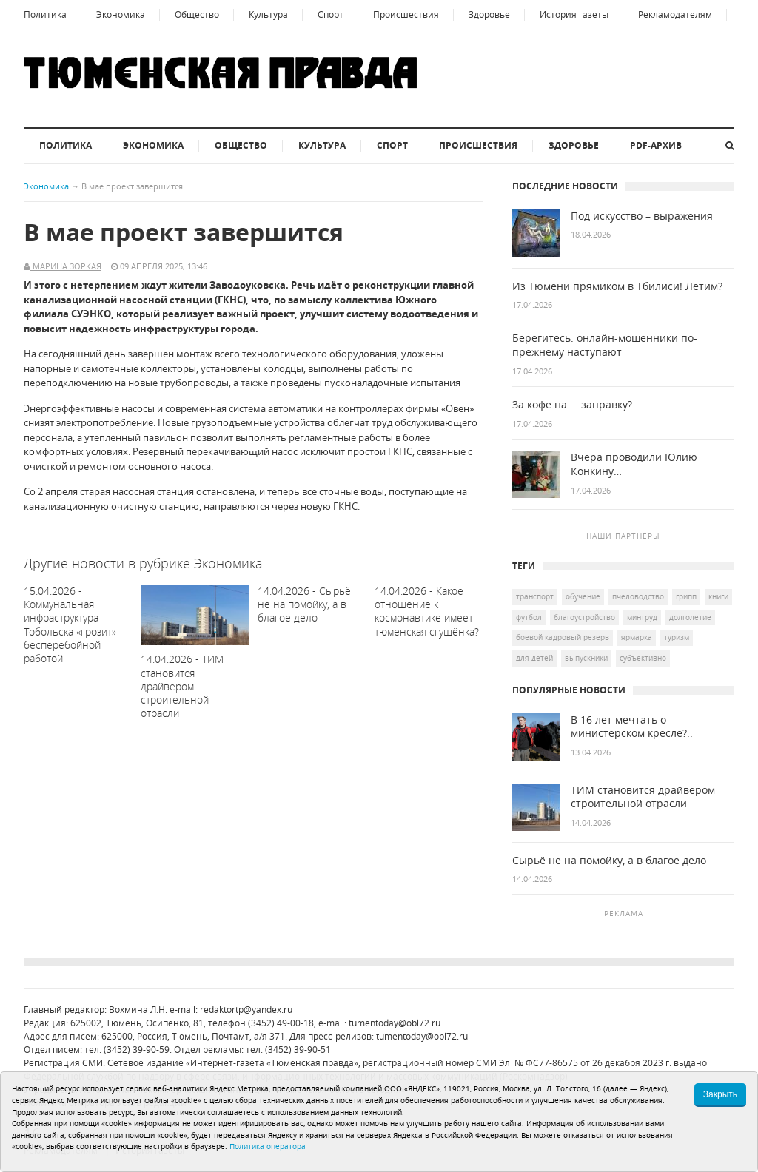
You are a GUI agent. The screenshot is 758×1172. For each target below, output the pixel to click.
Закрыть (720, 1094)
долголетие (690, 617)
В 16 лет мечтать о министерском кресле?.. (632, 727)
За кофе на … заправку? (572, 404)
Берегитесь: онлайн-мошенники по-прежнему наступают (604, 345)
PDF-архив (656, 145)
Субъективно (643, 658)
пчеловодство (638, 596)
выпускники (586, 658)
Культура (268, 14)
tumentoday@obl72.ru (394, 1023)
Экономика (120, 14)
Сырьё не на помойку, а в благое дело (609, 860)
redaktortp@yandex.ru (246, 1009)
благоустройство (584, 617)
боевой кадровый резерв (562, 637)
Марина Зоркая (65, 266)
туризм (676, 637)
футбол (529, 617)
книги (718, 596)
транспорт (535, 596)
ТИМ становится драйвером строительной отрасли (643, 797)
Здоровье (489, 14)
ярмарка (636, 637)
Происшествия (406, 14)
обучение (583, 596)
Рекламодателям (675, 14)
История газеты (574, 14)
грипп (686, 596)
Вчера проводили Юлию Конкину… (634, 464)
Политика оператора (267, 1146)
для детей (534, 658)
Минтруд (642, 617)
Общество (197, 14)
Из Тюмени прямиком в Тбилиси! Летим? (617, 286)
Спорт (330, 14)
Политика (45, 14)
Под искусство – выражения (642, 216)
